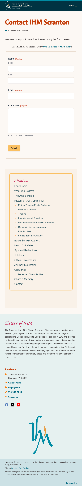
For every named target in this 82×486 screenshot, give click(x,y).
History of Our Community (29, 200)
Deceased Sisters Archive (30, 274)
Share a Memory (23, 279)
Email (15, 90)
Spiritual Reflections (25, 250)
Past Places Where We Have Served (36, 222)
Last (10, 75)
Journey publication (25, 265)
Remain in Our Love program (32, 227)
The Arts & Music (24, 195)
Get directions (14, 382)
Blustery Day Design (20, 468)
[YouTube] (18, 404)
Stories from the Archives (30, 236)
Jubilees (19, 255)
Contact (18, 284)
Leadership (20, 186)
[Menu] (73, 6)
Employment (14, 387)
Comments (18, 105)
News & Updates (23, 245)
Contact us (13, 397)
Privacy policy (71, 483)
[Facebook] (6, 404)
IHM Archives (24, 231)
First (10, 63)
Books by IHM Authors (27, 240)
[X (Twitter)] (12, 404)
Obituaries (20, 269)
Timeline (22, 214)
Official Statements (25, 260)
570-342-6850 (15, 392)
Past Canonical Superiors (30, 218)
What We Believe (24, 190)
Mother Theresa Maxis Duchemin (34, 205)
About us (21, 180)
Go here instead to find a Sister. (57, 47)
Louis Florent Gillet (27, 209)
